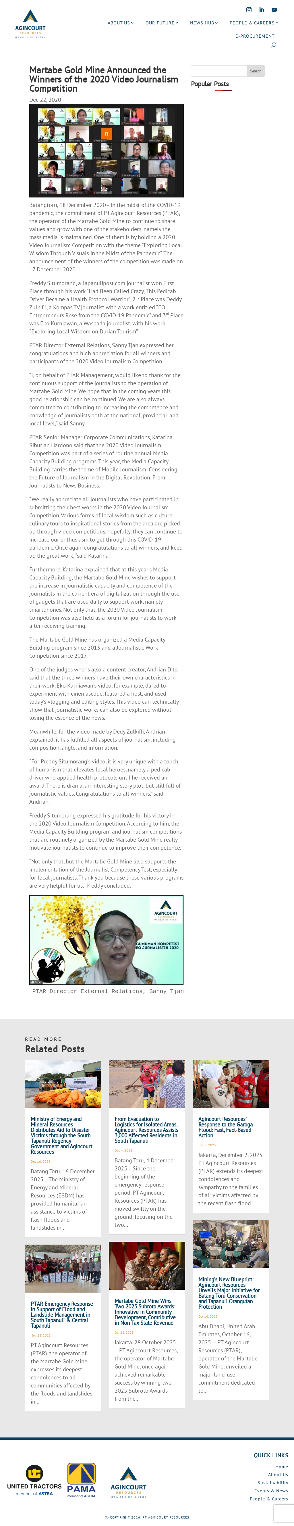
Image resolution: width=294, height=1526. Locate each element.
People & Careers (269, 1499)
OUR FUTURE (160, 23)
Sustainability (273, 1482)
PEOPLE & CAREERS (252, 23)
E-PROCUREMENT (255, 36)
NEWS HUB (202, 23)
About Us (278, 1474)
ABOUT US (119, 23)
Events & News (271, 1491)
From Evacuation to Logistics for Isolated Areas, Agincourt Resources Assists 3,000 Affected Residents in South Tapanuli (146, 1130)
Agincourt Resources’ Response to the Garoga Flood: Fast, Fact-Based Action (225, 1127)
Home (281, 1466)
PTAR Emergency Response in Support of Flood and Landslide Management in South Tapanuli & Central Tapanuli (62, 1314)
